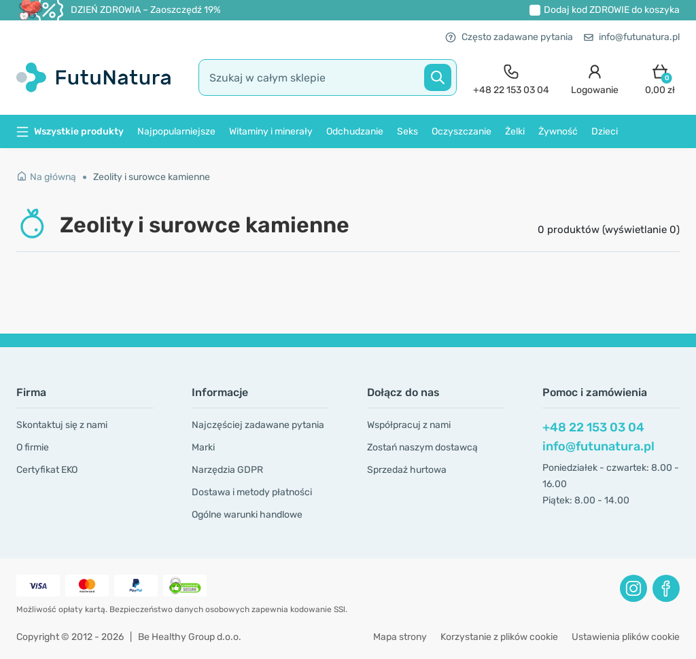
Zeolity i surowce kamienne (151, 177)
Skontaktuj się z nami (61, 425)
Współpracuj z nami (409, 425)
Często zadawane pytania (509, 37)
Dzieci (604, 131)
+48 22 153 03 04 (593, 427)
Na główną (46, 177)
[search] (327, 77)
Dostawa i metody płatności (252, 492)
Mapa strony (400, 637)
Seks (407, 131)
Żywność (558, 131)
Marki (203, 447)
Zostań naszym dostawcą (422, 447)
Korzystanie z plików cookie (499, 637)
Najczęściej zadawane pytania (258, 425)
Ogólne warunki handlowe (247, 514)
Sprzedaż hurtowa (407, 470)
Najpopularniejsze (176, 131)
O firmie (32, 447)
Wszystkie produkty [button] (70, 131)
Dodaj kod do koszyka (612, 10)
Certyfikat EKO (46, 470)
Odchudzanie (354, 131)
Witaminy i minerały (271, 131)
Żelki (515, 131)
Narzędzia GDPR (227, 470)
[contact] (511, 78)
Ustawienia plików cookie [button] (626, 637)
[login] (595, 78)
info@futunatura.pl (632, 37)
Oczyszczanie (461, 131)
